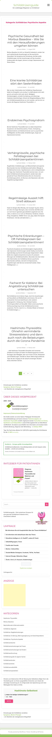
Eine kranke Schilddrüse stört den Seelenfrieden (26, 82)
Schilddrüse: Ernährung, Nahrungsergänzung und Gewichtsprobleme (24, 635)
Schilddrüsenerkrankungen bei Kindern (15, 650)
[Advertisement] (15, 595)
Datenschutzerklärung (18, 413)
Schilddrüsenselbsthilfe (10, 667)
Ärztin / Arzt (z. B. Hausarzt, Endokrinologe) (19, 559)
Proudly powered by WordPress (16, 732)
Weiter (9, 701)
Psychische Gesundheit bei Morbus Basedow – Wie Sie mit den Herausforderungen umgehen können (26, 40)
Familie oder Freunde (12, 545)
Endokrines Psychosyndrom (26, 120)
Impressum (7, 413)
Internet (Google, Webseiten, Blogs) (16, 556)
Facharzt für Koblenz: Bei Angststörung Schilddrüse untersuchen (26, 286)
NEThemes (40, 732)
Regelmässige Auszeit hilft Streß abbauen (26, 199)
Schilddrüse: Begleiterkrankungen (13, 632)
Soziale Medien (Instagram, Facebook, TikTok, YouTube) (22, 552)
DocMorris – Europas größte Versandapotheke (18, 444)
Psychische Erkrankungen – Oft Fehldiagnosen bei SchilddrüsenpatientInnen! (26, 239)
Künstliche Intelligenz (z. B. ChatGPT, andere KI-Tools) (22, 538)
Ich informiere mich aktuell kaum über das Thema (21, 534)
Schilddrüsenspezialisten (11, 670)
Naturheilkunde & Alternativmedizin (14, 625)
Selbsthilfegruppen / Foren (14, 541)
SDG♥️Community (13, 432)
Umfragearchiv (8, 572)
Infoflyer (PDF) (37, 426)
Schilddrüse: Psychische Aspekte (13, 639)
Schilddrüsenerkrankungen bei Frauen (15, 646)
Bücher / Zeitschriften (12, 549)
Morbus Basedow (9, 622)
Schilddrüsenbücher (9, 642)
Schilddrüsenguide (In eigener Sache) (14, 657)
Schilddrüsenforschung (10, 653)
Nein (10, 696)
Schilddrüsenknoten (9, 660)
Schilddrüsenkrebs (9, 663)
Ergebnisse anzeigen (26, 568)
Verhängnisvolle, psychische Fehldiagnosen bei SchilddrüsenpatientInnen (25, 156)
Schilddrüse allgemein (10, 629)
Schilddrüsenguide (26, 5)
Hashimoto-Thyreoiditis (10, 618)
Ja (6, 696)
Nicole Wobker (22, 49)
